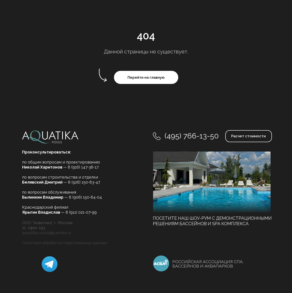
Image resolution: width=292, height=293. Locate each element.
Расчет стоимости (248, 136)
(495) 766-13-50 (192, 135)
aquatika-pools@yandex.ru (46, 232)
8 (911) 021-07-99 (81, 212)
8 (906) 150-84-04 (85, 197)
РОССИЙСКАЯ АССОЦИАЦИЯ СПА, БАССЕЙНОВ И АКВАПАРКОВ (208, 263)
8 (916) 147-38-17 (83, 167)
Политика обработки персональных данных (64, 242)
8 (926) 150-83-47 (84, 182)
